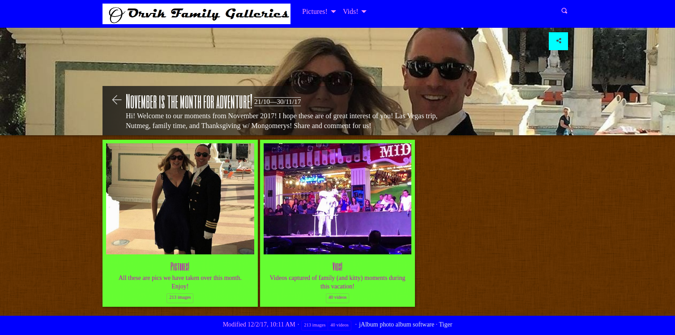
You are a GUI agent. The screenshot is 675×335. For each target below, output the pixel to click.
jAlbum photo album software (396, 324)
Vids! (351, 11)
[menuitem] (318, 11)
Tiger (446, 324)
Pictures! (315, 11)
